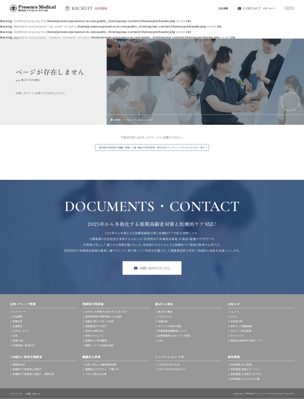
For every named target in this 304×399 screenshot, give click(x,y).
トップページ (19, 312)
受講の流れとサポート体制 (99, 321)
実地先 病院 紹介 (94, 331)
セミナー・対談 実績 (241, 331)
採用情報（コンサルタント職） (246, 379)
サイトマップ (237, 335)
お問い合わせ (32, 394)
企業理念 (17, 326)
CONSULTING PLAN (169, 364)
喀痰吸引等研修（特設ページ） (247, 340)
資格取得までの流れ (96, 326)
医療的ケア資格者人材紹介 (27, 369)
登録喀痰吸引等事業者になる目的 (103, 316)
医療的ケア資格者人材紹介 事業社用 (33, 374)
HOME (117, 120)
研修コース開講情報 (241, 326)
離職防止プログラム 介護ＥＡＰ (102, 369)
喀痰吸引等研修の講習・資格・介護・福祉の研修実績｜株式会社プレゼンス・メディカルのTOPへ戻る (152, 147)
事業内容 (17, 321)
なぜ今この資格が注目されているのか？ (106, 312)
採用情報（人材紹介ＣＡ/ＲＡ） (246, 374)
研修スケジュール (94, 335)
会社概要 (222, 8)
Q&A (160, 340)
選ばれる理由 (165, 312)
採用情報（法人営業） (242, 364)
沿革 (15, 335)
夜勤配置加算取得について (172, 331)
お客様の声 (237, 321)
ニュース (235, 312)
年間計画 (163, 321)
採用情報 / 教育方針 (24, 345)
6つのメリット (165, 316)
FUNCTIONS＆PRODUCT (171, 369)
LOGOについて (21, 331)
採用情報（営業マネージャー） (246, 369)
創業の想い (19, 340)
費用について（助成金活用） (99, 345)
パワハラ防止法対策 (96, 374)
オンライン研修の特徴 (169, 326)
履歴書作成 (19, 364)
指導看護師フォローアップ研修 (174, 335)
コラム (234, 316)
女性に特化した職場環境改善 (101, 364)
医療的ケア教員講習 (96, 340)
